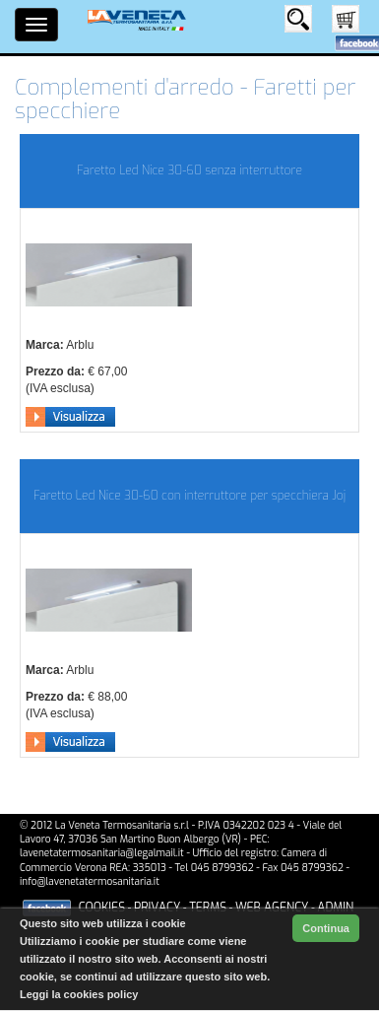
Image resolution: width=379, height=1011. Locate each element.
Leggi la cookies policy (79, 994)
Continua (325, 928)
